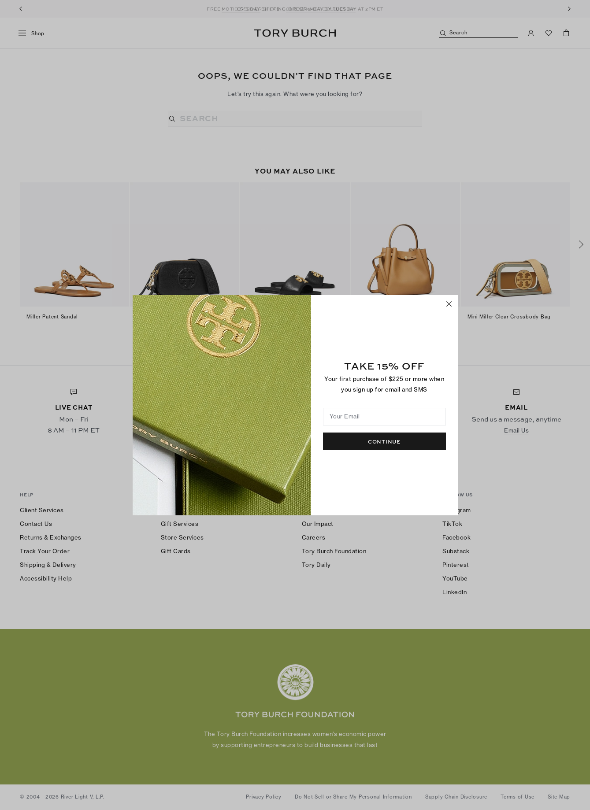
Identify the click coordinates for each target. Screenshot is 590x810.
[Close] (449, 304)
